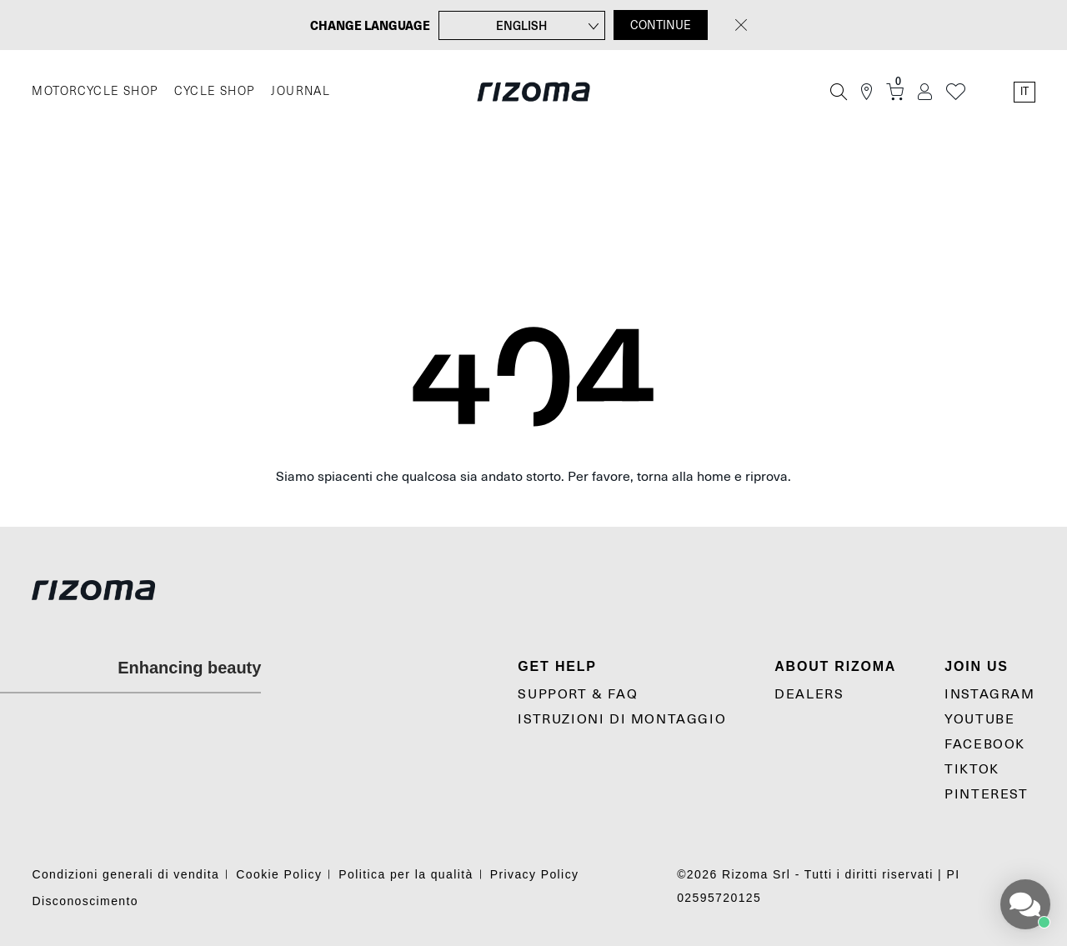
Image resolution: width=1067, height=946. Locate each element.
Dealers (809, 694)
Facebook (984, 744)
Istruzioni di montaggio (622, 719)
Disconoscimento (85, 901)
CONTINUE (660, 25)
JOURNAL (300, 91)
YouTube (979, 719)
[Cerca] (838, 91)
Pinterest (986, 794)
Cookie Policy (279, 874)
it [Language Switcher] (1024, 92)
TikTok (971, 769)
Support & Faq (578, 694)
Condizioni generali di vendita (125, 874)
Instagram (989, 694)
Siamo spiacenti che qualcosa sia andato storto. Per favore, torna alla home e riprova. (533, 476)
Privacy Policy (534, 874)
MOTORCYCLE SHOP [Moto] (95, 91)
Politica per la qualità (405, 874)
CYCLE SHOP (214, 91)
